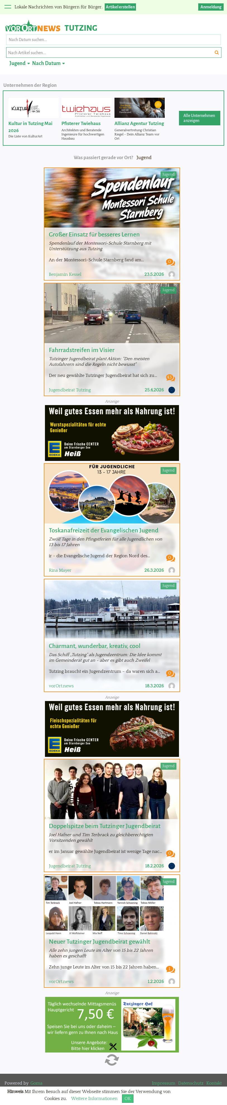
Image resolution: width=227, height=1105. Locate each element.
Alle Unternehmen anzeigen (199, 118)
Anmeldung (210, 7)
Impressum (163, 1083)
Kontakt (214, 1083)
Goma (36, 1083)
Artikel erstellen (120, 7)
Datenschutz (191, 1083)
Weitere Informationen (94, 1098)
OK (128, 1098)
